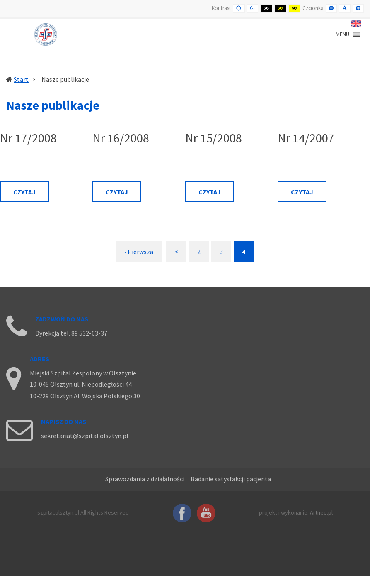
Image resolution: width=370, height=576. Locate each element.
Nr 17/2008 (28, 138)
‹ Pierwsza (139, 252)
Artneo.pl (321, 512)
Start (21, 79)
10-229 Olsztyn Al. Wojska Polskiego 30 (85, 396)
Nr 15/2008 (213, 138)
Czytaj (24, 192)
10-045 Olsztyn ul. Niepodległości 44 (81, 384)
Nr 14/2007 (306, 138)
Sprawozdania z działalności (144, 479)
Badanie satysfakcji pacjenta (231, 479)
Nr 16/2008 (120, 138)
